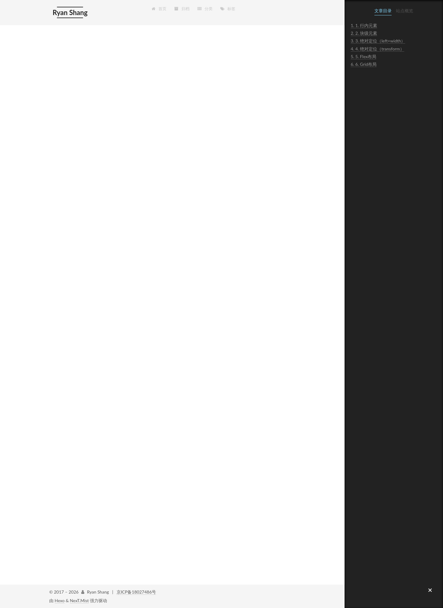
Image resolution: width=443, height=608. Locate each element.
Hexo (60, 600)
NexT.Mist (79, 600)
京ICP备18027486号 (136, 591)
